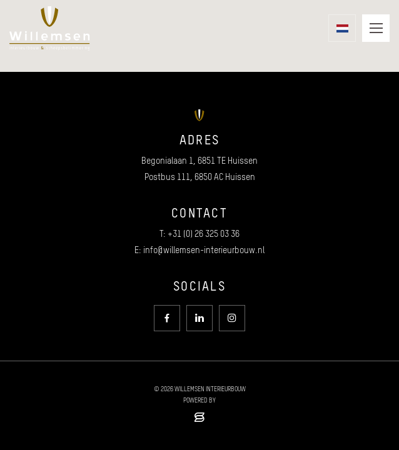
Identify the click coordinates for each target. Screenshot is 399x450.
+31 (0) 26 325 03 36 (204, 234)
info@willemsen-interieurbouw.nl (204, 250)
